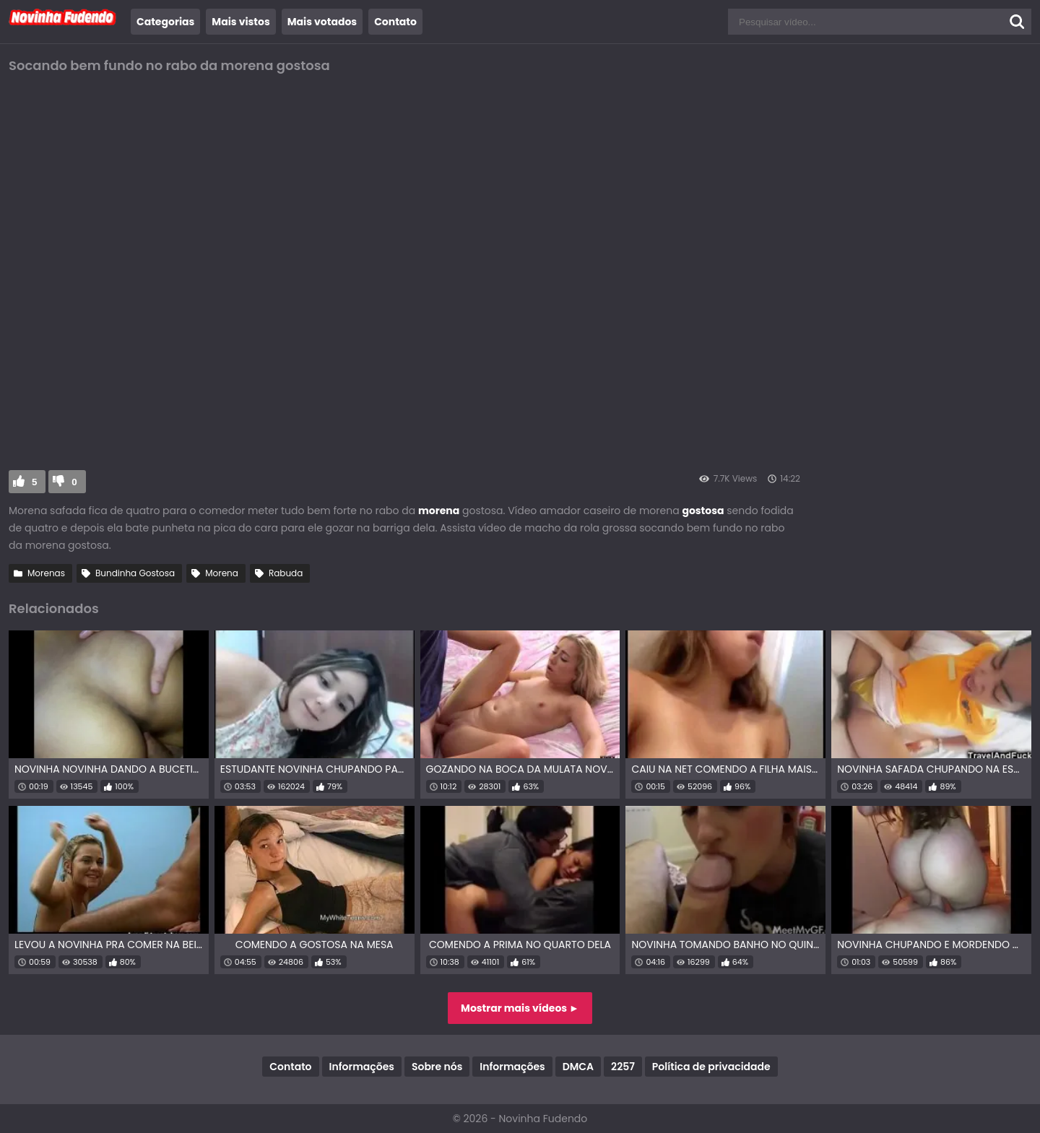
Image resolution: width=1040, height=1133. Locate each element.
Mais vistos (240, 21)
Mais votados (322, 21)
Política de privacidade (711, 1066)
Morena (221, 573)
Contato (395, 21)
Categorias (165, 21)
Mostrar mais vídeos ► (520, 1008)
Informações (361, 1066)
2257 (623, 1066)
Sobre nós (437, 1066)
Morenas (46, 573)
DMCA (578, 1066)
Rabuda (286, 573)
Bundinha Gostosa (135, 573)
